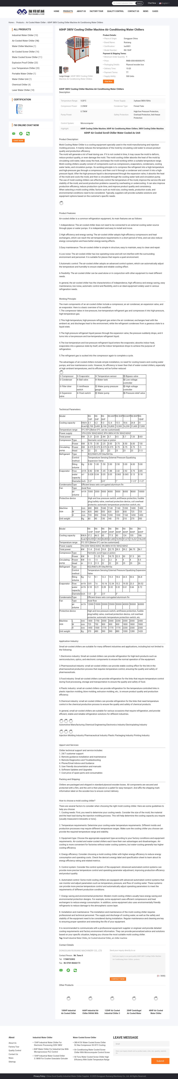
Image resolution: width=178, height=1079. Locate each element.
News (145, 11)
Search (139, 3)
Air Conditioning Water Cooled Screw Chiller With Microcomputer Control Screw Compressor (92, 1051)
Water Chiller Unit (20, 79)
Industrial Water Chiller (23, 35)
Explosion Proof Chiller (23, 62)
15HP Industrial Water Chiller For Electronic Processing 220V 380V (48, 1043)
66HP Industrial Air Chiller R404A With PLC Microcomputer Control (90, 1011)
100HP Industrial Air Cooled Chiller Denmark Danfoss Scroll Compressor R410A (68, 1011)
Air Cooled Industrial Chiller (99, 938)
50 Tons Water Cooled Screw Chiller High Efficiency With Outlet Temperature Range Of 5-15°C (91, 1058)
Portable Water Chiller (22, 73)
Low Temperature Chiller (23, 68)
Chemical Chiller (19, 84)
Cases (155, 11)
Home (56, 11)
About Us (81, 11)
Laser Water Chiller (21, 90)
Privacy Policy (39, 1076)
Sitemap (12, 1062)
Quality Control (115, 11)
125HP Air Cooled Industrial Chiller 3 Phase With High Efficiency (112, 1011)
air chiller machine (119, 938)
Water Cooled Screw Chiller (25, 57)
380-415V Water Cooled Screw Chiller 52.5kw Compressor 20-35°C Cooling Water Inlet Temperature (90, 1044)
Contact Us (133, 11)
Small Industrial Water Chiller (75, 938)
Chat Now (152, 3)
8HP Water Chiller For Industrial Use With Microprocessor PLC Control (51, 1050)
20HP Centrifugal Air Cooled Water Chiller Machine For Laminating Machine (134, 1011)
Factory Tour (96, 11)
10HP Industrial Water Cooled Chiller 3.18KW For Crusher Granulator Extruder (51, 1057)
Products (68, 11)
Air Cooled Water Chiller (36, 22)
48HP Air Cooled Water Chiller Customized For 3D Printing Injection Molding (156, 1011)
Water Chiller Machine (22, 46)
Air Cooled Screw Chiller (23, 51)
